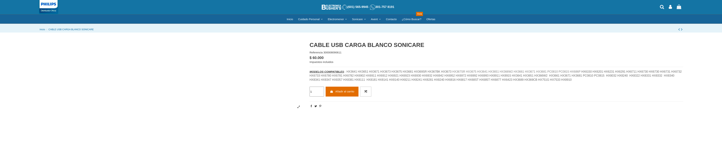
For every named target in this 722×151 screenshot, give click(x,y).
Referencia (316, 52)
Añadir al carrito (342, 91)
